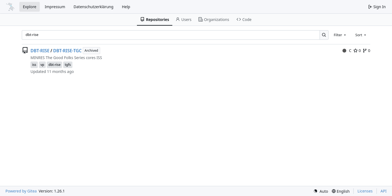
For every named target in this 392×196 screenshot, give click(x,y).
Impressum (55, 6)
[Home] (10, 7)
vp (42, 64)
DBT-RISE (40, 50)
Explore (29, 6)
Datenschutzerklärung (93, 6)
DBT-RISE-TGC (67, 50)
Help (126, 6)
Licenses (365, 191)
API (384, 191)
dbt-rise (54, 64)
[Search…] (324, 35)
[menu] (320, 191)
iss (34, 64)
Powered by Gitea (21, 191)
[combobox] (340, 35)
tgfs (68, 64)
